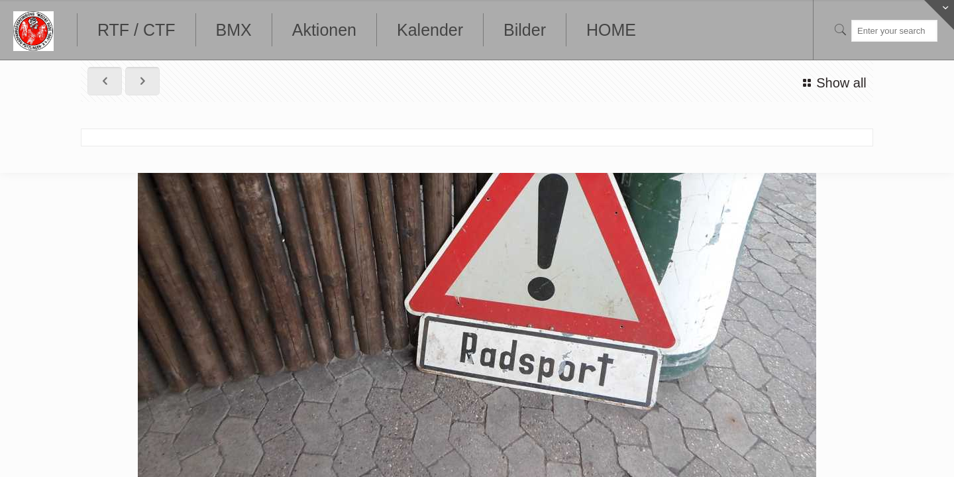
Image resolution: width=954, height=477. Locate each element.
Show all (832, 83)
